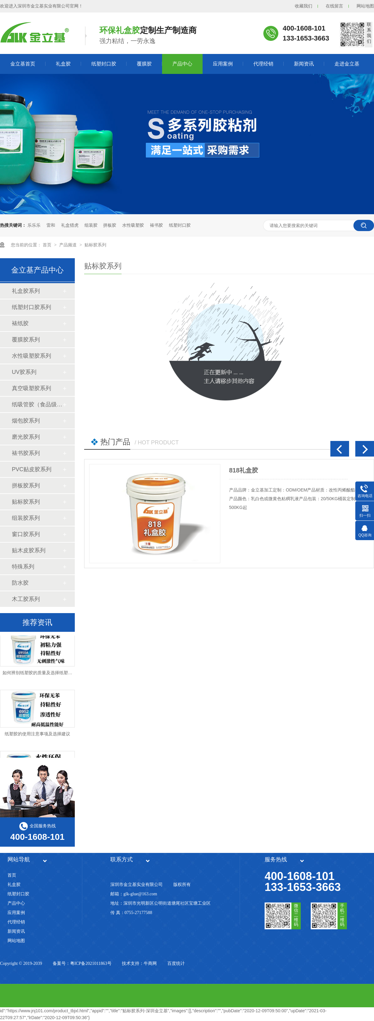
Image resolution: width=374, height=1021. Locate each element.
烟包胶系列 (26, 421)
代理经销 (263, 63)
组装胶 (91, 225)
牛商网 (150, 963)
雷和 (50, 225)
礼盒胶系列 (26, 291)
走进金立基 (346, 63)
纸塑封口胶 (103, 63)
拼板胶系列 (26, 485)
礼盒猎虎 (70, 225)
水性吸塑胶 (133, 225)
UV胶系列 (24, 372)
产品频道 (68, 244)
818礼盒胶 (243, 470)
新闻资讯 (304, 63)
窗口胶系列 (26, 534)
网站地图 (365, 6)
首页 (48, 244)
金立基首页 (22, 63)
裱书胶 (156, 225)
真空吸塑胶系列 (31, 388)
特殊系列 (23, 567)
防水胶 (20, 583)
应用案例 (223, 63)
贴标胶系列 (95, 244)
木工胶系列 (26, 599)
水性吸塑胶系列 (31, 356)
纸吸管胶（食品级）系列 (37, 404)
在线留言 (334, 6)
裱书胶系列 (26, 453)
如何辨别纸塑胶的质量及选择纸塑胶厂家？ (43, 674)
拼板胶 (109, 225)
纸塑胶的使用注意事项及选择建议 (37, 735)
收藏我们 (303, 6)
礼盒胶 (63, 63)
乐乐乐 (34, 225)
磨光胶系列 (26, 437)
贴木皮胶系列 (29, 550)
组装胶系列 (26, 518)
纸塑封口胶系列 (31, 307)
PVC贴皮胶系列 (31, 469)
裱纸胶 (20, 323)
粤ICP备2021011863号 (91, 963)
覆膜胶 (144, 63)
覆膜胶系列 (26, 339)
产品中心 (182, 63)
